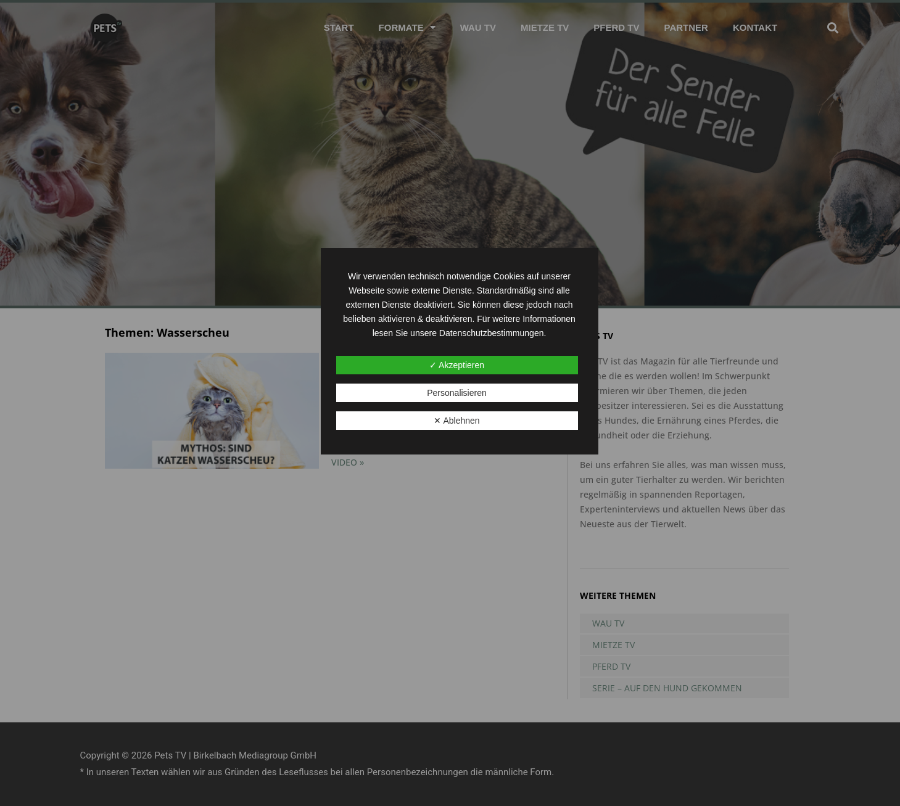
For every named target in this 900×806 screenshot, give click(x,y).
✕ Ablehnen (456, 421)
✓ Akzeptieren (456, 365)
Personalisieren (457, 393)
